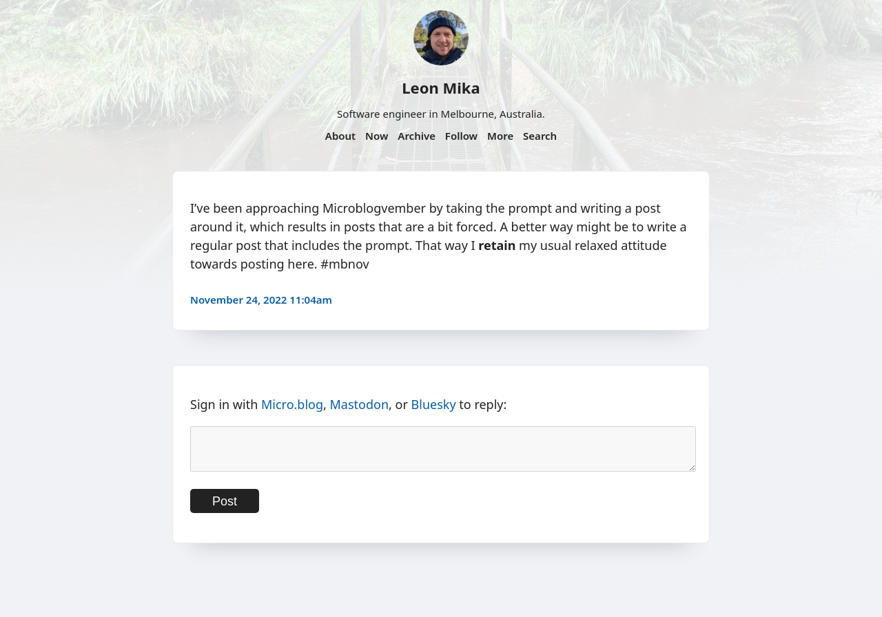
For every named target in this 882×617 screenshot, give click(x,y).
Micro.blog (292, 404)
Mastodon (359, 404)
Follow (461, 136)
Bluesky (433, 404)
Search (540, 136)
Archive (416, 136)
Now (376, 136)
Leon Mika (441, 87)
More (500, 136)
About (340, 136)
